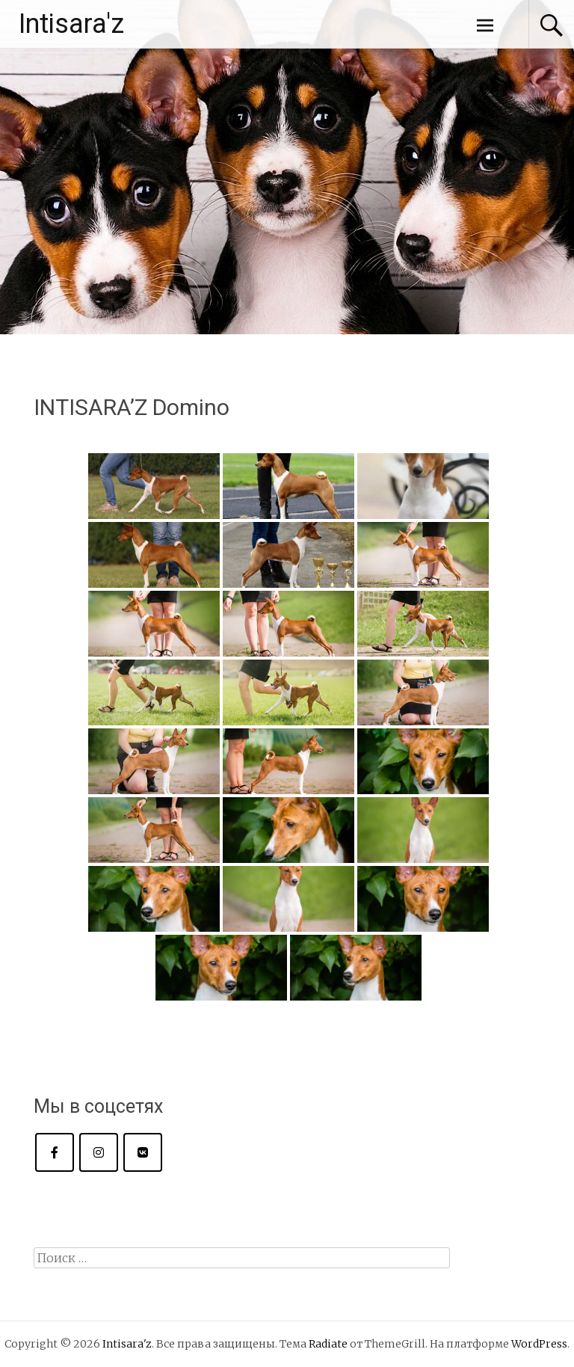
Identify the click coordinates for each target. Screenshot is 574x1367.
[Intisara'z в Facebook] (54, 1152)
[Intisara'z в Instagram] (98, 1152)
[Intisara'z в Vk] (142, 1152)
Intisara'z (71, 24)
